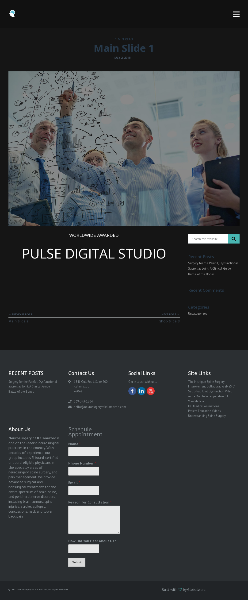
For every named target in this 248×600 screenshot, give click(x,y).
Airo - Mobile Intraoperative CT (208, 396)
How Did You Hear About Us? (92, 540)
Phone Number (82, 463)
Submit (76, 562)
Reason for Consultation (90, 502)
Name (74, 443)
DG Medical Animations (203, 406)
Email (74, 482)
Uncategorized (197, 313)
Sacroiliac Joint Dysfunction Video (210, 391)
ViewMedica (196, 401)
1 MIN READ (124, 39)
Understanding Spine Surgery (207, 416)
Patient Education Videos (204, 411)
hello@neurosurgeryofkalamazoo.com (100, 407)
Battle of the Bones (201, 274)
